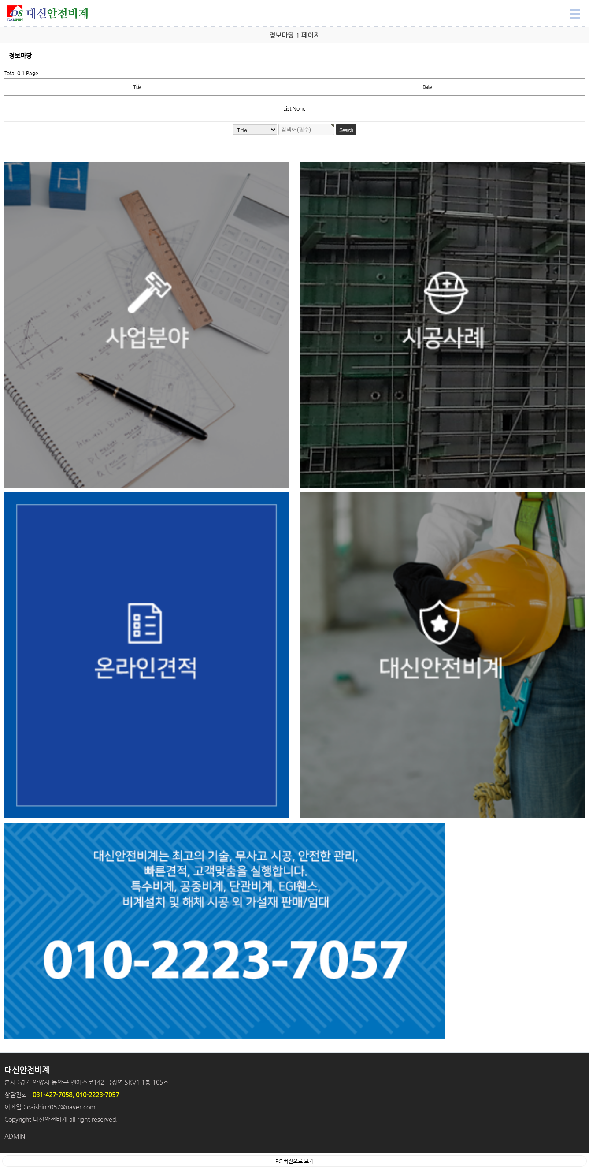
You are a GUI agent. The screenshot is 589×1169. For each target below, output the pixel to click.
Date (426, 87)
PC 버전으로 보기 (294, 1161)
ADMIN (14, 1135)
